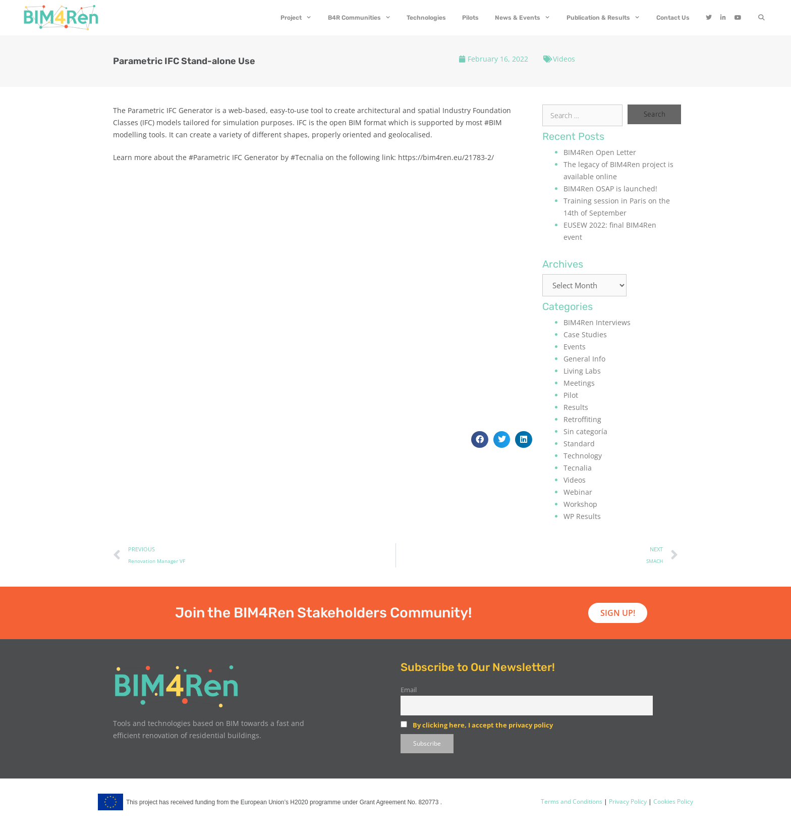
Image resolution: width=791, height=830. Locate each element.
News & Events (526, 17)
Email (409, 690)
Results (575, 407)
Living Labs (582, 371)
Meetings (579, 383)
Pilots (470, 17)
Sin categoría (585, 431)
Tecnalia (577, 468)
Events (574, 346)
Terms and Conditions (571, 801)
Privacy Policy (627, 801)
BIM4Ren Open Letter (599, 152)
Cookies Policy (672, 801)
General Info (584, 359)
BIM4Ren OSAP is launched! (610, 188)
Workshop (580, 504)
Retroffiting (582, 419)
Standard (579, 443)
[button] (479, 439)
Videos (564, 59)
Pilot (570, 395)
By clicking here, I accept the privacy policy (483, 725)
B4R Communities (363, 17)
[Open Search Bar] (761, 17)
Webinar (577, 492)
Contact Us (673, 17)
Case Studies (585, 334)
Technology (582, 455)
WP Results (582, 516)
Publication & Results (607, 17)
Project (300, 17)
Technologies (426, 17)
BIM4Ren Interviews (597, 322)
